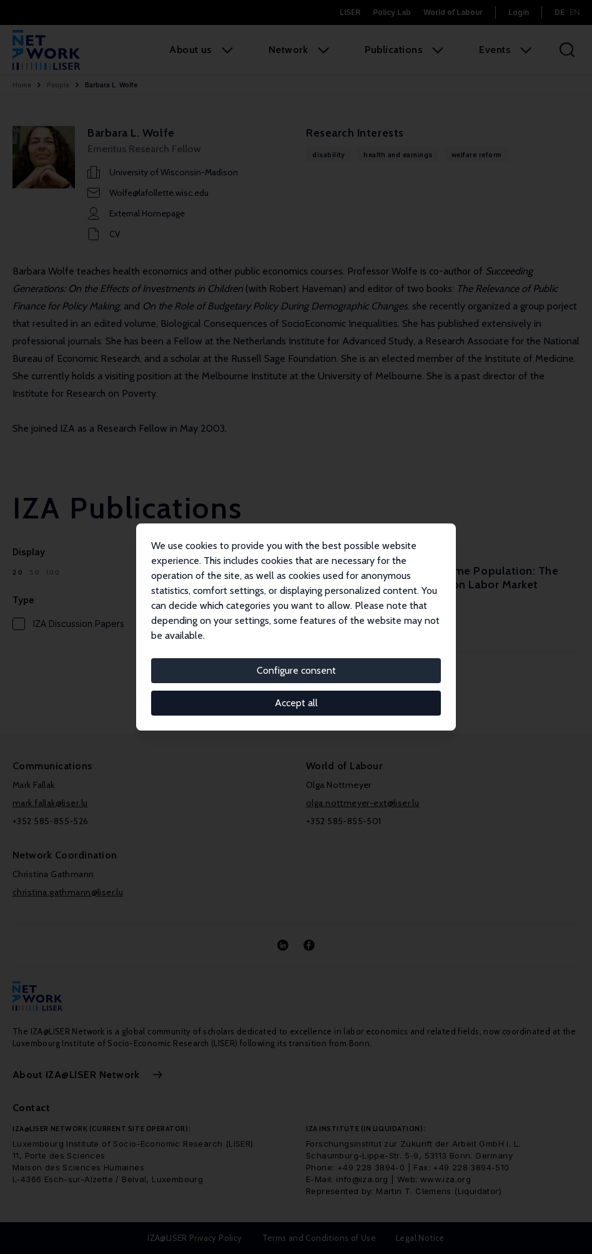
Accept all (296, 703)
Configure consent (296, 670)
